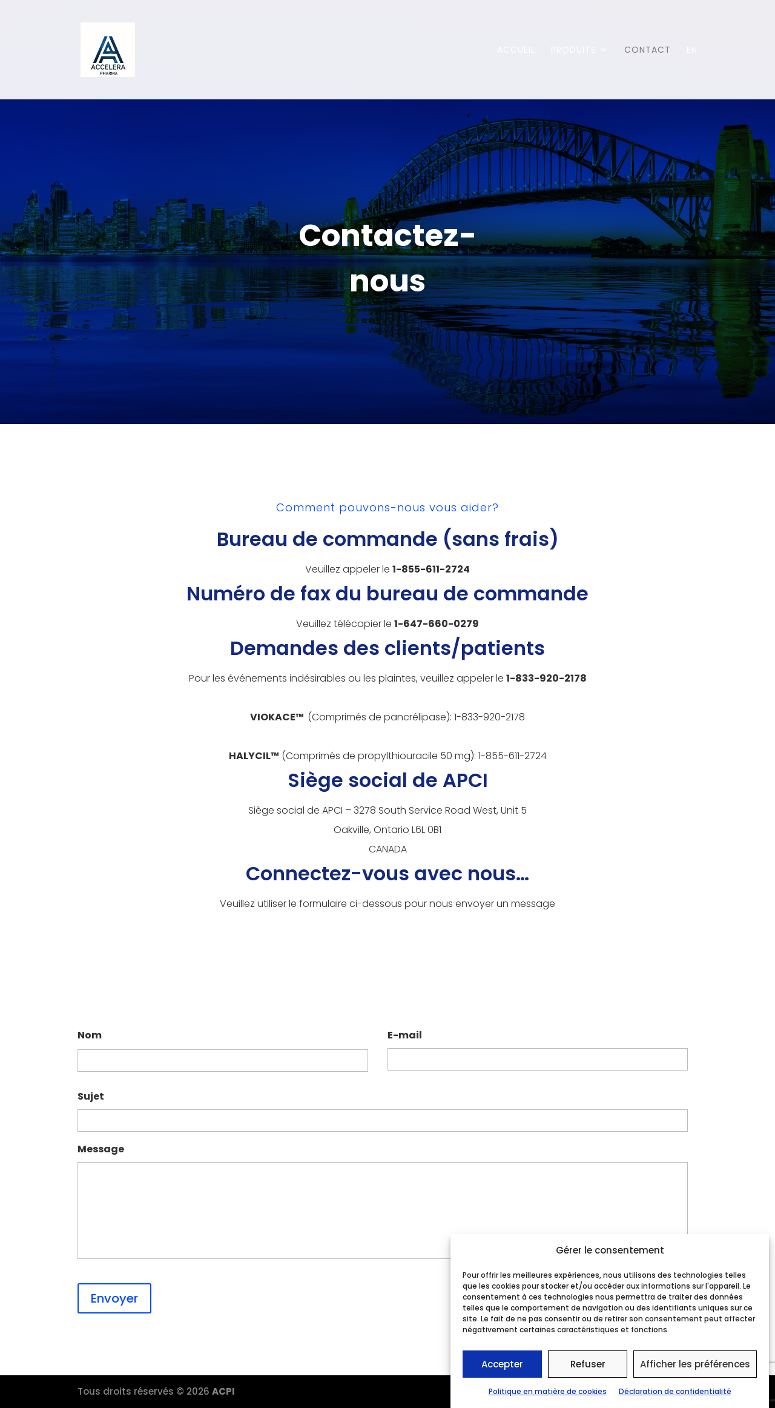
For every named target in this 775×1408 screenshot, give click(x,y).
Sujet (91, 1097)
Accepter (502, 1364)
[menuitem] (692, 72)
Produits (573, 50)
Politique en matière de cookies (548, 1392)
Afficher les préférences (695, 1364)
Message (101, 1149)
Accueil (516, 50)
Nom (90, 1035)
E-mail (405, 1035)
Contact (647, 50)
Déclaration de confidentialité (675, 1392)
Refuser (587, 1364)
